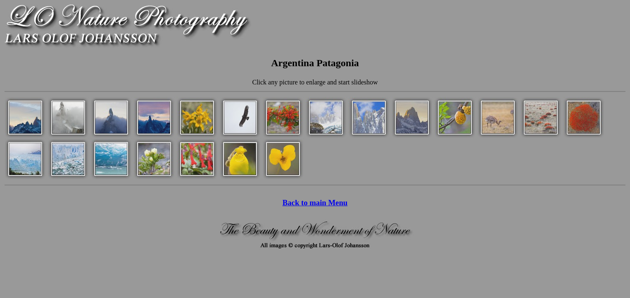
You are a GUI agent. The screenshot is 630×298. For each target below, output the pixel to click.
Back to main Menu (315, 202)
